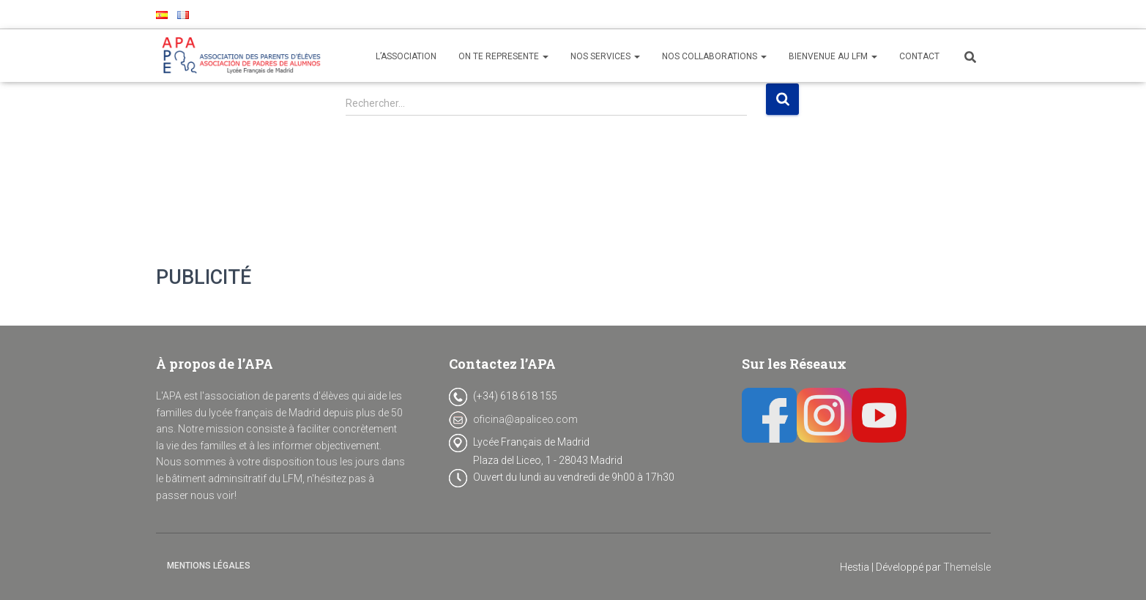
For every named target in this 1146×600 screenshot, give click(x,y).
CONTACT (919, 56)
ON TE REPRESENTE (503, 56)
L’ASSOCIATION (406, 56)
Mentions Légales (208, 565)
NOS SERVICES (605, 56)
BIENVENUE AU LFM (833, 56)
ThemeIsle (967, 567)
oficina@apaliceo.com (525, 419)
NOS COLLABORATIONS (714, 56)
